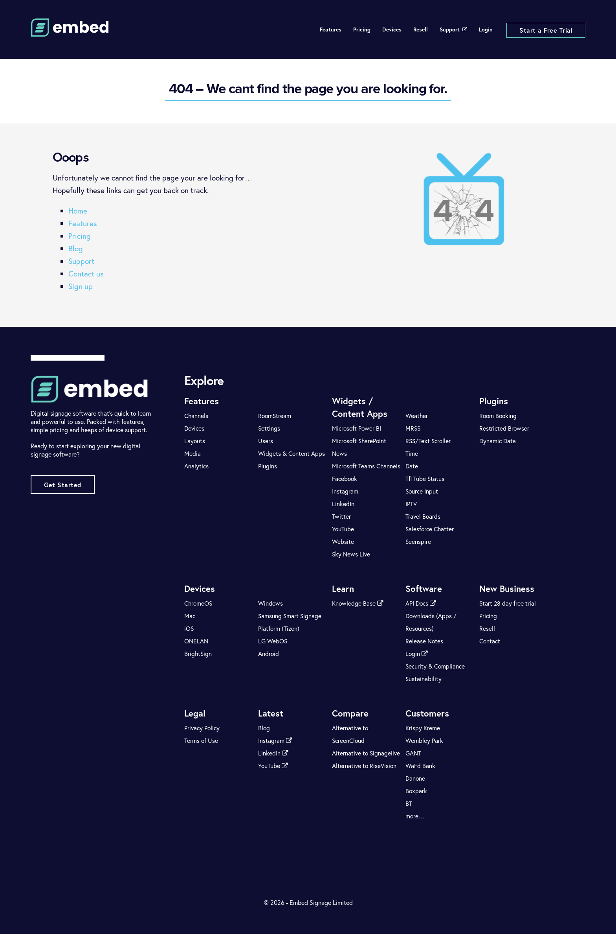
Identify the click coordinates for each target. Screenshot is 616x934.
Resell (420, 29)
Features (330, 29)
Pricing (361, 29)
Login (486, 29)
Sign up (80, 286)
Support (453, 29)
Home (77, 211)
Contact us (86, 273)
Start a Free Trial (545, 30)
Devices (392, 29)
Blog (75, 248)
